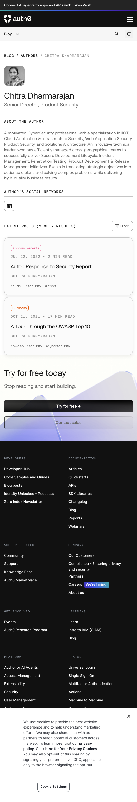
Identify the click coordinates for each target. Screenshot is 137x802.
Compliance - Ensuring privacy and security (94, 567)
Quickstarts (78, 477)
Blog (8, 34)
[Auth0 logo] (65, 19)
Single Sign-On (81, 675)
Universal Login (81, 667)
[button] (68, 406)
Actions (75, 692)
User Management (20, 700)
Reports (75, 518)
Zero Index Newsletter (23, 502)
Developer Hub (17, 469)
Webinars (76, 526)
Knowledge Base (18, 572)
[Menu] (130, 19)
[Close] (128, 716)
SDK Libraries (80, 493)
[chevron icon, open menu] (17, 34)
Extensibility (14, 684)
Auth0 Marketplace (20, 580)
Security (11, 692)
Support (11, 564)
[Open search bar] (116, 34)
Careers (88, 585)
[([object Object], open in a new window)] (9, 206)
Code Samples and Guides (26, 477)
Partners (75, 576)
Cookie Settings (53, 786)
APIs (72, 485)
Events (10, 622)
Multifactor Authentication (90, 684)
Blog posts (13, 485)
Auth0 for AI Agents (21, 667)
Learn (73, 622)
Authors (29, 56)
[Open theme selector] (129, 34)
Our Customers (81, 555)
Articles (75, 469)
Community (14, 555)
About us (76, 593)
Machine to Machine (85, 700)
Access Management (22, 675)
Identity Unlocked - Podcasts (29, 493)
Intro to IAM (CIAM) (85, 630)
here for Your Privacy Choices (71, 749)
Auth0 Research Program (25, 630)
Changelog (77, 502)
